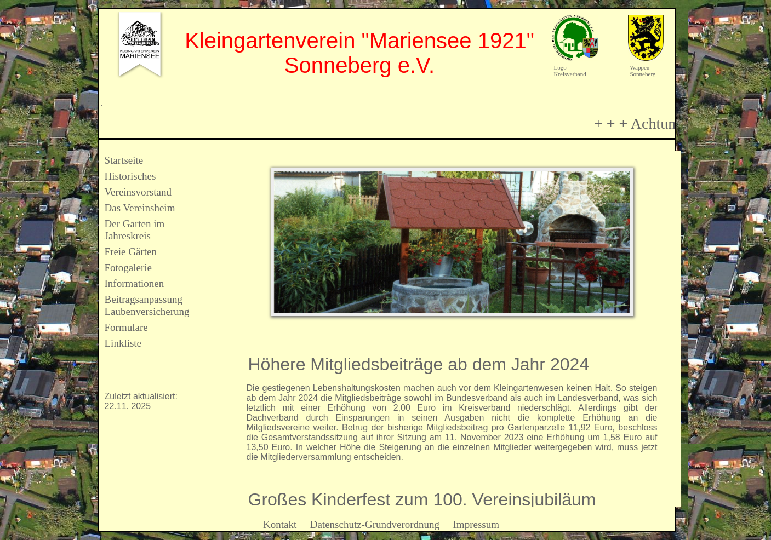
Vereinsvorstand (138, 192)
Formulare (126, 327)
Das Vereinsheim (140, 208)
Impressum (476, 524)
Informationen (134, 283)
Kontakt (279, 524)
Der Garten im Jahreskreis (135, 230)
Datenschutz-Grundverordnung (374, 524)
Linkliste (123, 343)
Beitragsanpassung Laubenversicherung (147, 305)
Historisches (130, 176)
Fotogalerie (128, 267)
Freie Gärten (131, 251)
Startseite (124, 160)
